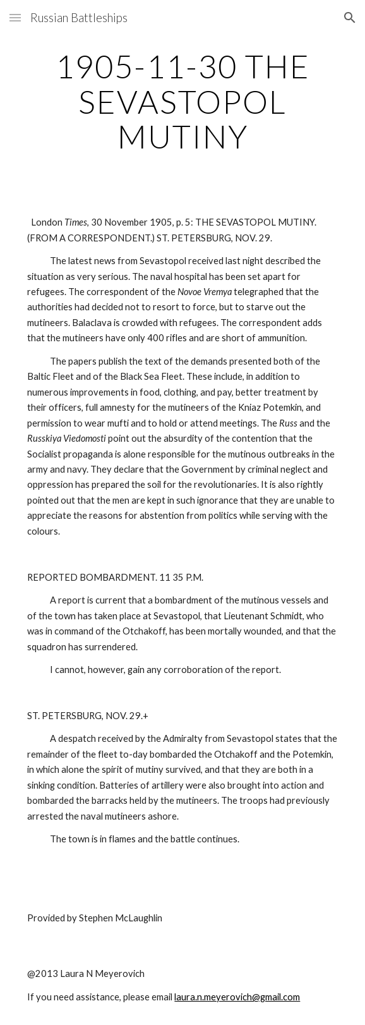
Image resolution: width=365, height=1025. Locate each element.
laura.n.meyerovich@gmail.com (237, 997)
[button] (15, 17)
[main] (182, 101)
